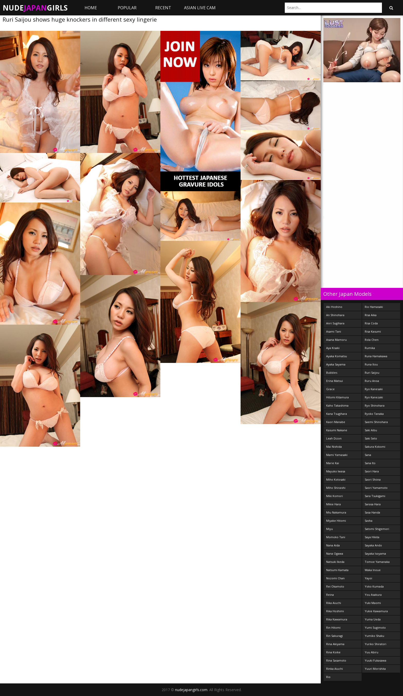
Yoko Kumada (374, 586)
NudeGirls (35, 8)
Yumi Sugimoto (375, 627)
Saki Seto (371, 438)
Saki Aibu (371, 430)
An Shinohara (335, 315)
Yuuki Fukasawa (375, 660)
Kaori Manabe (335, 422)
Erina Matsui (334, 381)
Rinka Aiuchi (334, 669)
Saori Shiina (373, 479)
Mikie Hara (333, 504)
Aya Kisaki (333, 348)
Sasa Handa (372, 512)
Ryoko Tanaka (374, 414)
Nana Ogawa (334, 553)
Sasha (368, 521)
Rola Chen (372, 340)
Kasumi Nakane (336, 430)
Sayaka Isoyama (375, 553)
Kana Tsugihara (336, 414)
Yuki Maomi (373, 603)
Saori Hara (372, 471)
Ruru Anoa (372, 381)
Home (91, 8)
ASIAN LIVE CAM (200, 8)
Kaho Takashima (337, 405)
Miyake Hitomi (336, 521)
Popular (127, 8)
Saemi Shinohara (376, 422)
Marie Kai (332, 463)
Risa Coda (371, 323)
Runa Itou (371, 364)
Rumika (370, 348)
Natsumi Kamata (337, 570)
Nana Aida (333, 545)
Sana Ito (370, 463)
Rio (328, 677)
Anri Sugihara (335, 323)
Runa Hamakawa (376, 356)
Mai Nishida (334, 446)
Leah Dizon (334, 438)
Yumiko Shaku (374, 636)
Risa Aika (371, 315)
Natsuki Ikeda (335, 562)
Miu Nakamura (336, 512)
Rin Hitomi (333, 627)
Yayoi (368, 578)
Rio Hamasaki (374, 307)
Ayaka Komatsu (336, 356)
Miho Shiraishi (335, 488)
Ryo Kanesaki (374, 389)
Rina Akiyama (335, 644)
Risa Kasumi (373, 331)
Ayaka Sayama (335, 364)
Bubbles (331, 372)
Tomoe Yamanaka (377, 562)
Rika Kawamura (336, 619)
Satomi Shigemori (377, 529)
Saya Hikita (372, 537)
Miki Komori (334, 496)
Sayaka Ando (373, 545)
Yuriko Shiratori (375, 644)
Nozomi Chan (335, 578)
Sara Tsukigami (375, 496)
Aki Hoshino (334, 307)
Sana (368, 455)
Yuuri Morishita (375, 669)
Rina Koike (333, 652)
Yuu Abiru (371, 652)
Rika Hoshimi (335, 611)
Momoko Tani (335, 537)
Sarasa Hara (373, 504)
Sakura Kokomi (375, 446)
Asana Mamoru (336, 340)
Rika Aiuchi (333, 603)
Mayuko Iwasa (335, 471)
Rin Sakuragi (334, 636)
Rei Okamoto (335, 586)
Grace (330, 389)
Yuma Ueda (373, 619)
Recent (163, 8)
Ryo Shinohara (374, 405)
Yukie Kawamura (376, 611)
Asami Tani (333, 331)
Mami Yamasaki (336, 455)
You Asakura (373, 595)
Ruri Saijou (372, 372)
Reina (330, 595)
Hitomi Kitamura (337, 397)
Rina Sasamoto (336, 660)
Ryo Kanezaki (374, 397)
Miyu (329, 529)
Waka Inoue (373, 570)
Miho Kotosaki (335, 479)
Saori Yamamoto (376, 488)
